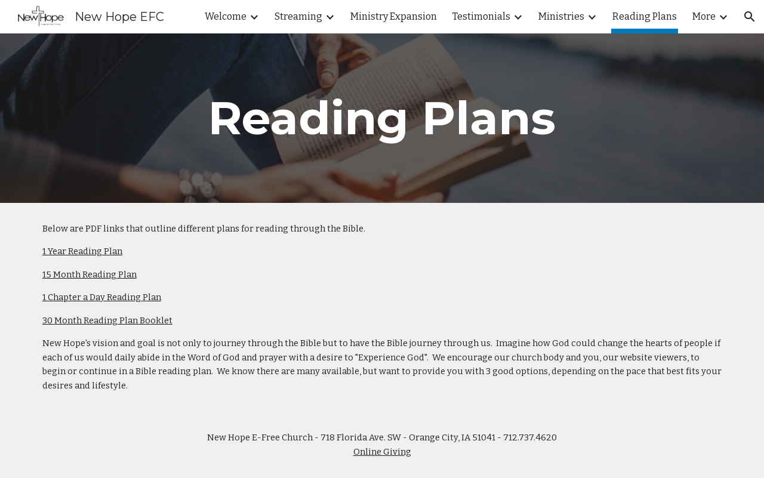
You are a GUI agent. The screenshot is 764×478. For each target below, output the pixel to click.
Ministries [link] (561, 16)
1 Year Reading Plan (82, 251)
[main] (382, 118)
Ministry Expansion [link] (393, 16)
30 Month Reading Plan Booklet (107, 320)
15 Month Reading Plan (89, 274)
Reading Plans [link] (644, 16)
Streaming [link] (298, 16)
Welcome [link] (226, 16)
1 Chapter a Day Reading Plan (101, 297)
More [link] (704, 16)
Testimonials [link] (481, 16)
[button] (749, 16)
